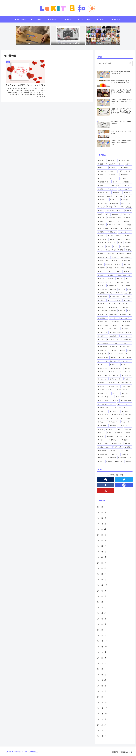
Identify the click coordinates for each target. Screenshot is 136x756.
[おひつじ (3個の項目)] (102, 275)
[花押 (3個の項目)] (128, 239)
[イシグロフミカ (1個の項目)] (111, 361)
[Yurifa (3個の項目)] (111, 275)
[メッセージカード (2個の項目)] (104, 350)
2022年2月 (101, 691)
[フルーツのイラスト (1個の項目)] (123, 407)
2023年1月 (101, 629)
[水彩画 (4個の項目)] (128, 447)
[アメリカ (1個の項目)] (102, 303)
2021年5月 (101, 736)
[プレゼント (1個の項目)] (114, 411)
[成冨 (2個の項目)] (114, 450)
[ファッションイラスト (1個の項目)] (106, 404)
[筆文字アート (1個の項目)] (112, 285)
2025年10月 (102, 512)
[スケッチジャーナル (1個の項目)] (124, 282)
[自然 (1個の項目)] (128, 432)
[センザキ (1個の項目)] (122, 289)
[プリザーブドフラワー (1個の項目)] (108, 178)
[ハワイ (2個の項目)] (116, 400)
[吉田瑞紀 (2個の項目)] (127, 321)
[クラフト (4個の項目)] (110, 292)
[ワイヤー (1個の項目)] (120, 253)
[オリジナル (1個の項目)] (102, 371)
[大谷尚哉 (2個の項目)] (111, 253)
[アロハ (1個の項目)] (114, 199)
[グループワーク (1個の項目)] (116, 379)
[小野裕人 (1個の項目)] (117, 321)
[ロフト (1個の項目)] (119, 339)
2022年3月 (101, 685)
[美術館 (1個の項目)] (102, 189)
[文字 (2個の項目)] (110, 300)
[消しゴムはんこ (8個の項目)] (104, 443)
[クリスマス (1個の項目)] (103, 379)
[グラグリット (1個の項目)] (115, 296)
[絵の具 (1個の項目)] (102, 307)
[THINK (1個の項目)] (114, 257)
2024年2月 (101, 579)
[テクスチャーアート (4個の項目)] (116, 332)
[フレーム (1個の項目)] (110, 339)
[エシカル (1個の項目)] (128, 339)
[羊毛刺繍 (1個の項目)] (113, 289)
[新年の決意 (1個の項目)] (117, 447)
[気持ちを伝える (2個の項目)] (104, 325)
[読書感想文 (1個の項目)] (122, 457)
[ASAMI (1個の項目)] (116, 325)
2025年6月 (101, 518)
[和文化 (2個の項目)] (121, 250)
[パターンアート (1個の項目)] (123, 396)
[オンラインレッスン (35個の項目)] (116, 371)
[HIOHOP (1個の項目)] (119, 292)
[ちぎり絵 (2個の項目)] (126, 167)
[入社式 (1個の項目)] (101, 246)
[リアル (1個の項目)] (112, 189)
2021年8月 (101, 724)
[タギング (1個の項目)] (101, 207)
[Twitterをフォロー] (124, 479)
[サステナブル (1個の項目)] (126, 203)
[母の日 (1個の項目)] (102, 167)
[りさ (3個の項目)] (129, 310)
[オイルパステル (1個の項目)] (115, 221)
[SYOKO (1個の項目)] (101, 278)
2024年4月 (101, 568)
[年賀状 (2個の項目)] (101, 461)
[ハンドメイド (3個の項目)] (102, 314)
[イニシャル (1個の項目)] (127, 296)
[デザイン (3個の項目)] (101, 253)
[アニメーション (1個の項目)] (104, 260)
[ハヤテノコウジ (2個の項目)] (125, 346)
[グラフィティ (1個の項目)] (126, 214)
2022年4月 (101, 680)
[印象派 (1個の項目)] (122, 350)
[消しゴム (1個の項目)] (102, 271)
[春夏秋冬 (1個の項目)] (102, 232)
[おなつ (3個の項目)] (128, 368)
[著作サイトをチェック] (105, 479)
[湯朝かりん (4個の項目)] (126, 454)
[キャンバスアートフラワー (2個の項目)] (114, 164)
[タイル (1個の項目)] (114, 350)
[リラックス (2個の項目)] (114, 328)
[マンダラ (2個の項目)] (128, 414)
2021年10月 (102, 713)
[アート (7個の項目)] (101, 361)
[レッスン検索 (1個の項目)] (102, 310)
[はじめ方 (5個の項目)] (126, 174)
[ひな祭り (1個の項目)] (113, 310)
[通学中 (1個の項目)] (128, 164)
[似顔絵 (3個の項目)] (128, 224)
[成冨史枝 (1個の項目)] (112, 232)
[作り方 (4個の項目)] (118, 300)
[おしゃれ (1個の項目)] (127, 264)
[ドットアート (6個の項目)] (104, 393)
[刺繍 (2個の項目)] (110, 432)
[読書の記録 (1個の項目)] (112, 457)
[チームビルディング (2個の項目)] (106, 389)
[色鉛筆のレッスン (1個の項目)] (104, 447)
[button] (130, 63)
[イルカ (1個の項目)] (114, 364)
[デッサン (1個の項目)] (127, 300)
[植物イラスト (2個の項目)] (117, 443)
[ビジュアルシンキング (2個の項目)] (123, 275)
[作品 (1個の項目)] (129, 350)
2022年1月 (101, 696)
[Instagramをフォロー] (124, 485)
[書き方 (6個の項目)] (126, 439)
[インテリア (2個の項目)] (102, 353)
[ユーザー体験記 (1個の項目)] (126, 418)
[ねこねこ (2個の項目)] (126, 393)
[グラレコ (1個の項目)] (122, 310)
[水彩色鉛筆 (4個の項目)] (103, 450)
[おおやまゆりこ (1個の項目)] (116, 368)
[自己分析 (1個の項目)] (101, 217)
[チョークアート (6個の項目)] (124, 389)
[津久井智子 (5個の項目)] (114, 203)
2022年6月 (101, 668)
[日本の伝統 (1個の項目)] (114, 307)
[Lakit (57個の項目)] (128, 353)
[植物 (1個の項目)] (128, 235)
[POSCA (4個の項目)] (115, 214)
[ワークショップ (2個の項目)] (125, 246)
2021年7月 (101, 730)
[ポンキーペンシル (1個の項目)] (104, 414)
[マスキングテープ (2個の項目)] (125, 232)
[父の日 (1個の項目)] (110, 207)
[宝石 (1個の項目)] (120, 217)
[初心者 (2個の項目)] (101, 164)
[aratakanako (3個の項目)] (103, 346)
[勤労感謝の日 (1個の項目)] (126, 257)
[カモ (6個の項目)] (100, 375)
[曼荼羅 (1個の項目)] (128, 461)
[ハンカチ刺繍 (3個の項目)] (120, 267)
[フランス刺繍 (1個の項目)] (126, 285)
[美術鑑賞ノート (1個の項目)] (104, 181)
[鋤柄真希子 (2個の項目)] (117, 192)
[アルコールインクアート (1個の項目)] (115, 224)
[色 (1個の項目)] (108, 214)
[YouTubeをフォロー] (105, 490)
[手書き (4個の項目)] (128, 196)
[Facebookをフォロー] (105, 485)
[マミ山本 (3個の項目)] (101, 224)
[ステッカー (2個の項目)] (102, 386)
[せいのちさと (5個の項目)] (114, 386)
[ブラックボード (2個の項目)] (105, 407)
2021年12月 (102, 702)
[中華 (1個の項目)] (128, 185)
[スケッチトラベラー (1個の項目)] (115, 235)
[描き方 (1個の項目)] (118, 264)
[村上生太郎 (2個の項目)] (126, 450)
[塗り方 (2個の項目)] (114, 174)
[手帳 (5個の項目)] (128, 436)
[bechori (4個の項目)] (114, 336)
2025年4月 (101, 529)
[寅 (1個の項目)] (130, 457)
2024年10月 (102, 540)
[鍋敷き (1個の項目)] (128, 207)
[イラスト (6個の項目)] (103, 364)
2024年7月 (101, 557)
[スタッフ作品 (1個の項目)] (103, 332)
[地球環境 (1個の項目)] (126, 199)
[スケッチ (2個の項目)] (126, 343)
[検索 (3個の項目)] (129, 289)
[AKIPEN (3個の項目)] (114, 167)
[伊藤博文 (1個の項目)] (102, 300)
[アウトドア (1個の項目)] (113, 314)
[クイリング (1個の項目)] (126, 318)
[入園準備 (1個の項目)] (126, 328)
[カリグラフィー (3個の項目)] (103, 228)
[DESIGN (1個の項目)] (113, 303)
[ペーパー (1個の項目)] (114, 318)
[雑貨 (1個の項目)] (108, 246)
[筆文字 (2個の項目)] (109, 461)
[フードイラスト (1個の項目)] (124, 404)
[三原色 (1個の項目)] (110, 267)
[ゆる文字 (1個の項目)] (102, 336)
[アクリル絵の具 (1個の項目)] (104, 343)
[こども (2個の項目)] (127, 379)
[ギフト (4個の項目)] (107, 375)
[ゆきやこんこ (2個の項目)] (103, 185)
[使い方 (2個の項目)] (127, 271)
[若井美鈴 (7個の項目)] (111, 436)
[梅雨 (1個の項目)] (120, 239)
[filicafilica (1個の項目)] (114, 228)
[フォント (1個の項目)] (111, 210)
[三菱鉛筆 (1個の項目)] (101, 267)
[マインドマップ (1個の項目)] (104, 321)
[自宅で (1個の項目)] (101, 436)
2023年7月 (101, 596)
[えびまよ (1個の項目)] (101, 339)
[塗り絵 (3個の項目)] (115, 454)
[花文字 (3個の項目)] (101, 235)
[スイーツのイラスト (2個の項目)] (124, 382)
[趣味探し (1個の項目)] (115, 439)
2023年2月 (101, 624)
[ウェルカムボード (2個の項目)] (104, 192)
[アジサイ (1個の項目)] (116, 260)
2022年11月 (102, 641)
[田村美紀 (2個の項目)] (128, 217)
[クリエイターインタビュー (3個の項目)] (107, 171)
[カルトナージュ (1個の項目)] (126, 228)
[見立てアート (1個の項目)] (110, 429)
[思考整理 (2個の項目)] (119, 432)
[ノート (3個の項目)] (102, 328)
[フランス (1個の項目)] (103, 199)
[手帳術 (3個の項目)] (102, 439)
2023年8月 (101, 590)
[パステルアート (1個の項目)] (125, 160)
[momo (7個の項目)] (113, 357)
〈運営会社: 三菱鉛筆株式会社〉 (122, 752)
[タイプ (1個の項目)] (128, 332)
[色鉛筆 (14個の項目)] (128, 443)
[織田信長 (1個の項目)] (127, 181)
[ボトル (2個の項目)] (125, 178)
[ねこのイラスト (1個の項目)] (106, 396)
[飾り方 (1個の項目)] (101, 160)
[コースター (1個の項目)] (126, 336)
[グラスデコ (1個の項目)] (102, 242)
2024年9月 (101, 546)
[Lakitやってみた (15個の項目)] (103, 357)
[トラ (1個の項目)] (115, 393)
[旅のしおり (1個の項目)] (119, 461)
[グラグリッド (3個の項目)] (126, 375)
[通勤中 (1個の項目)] (127, 221)
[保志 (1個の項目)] (120, 242)
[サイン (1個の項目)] (116, 181)
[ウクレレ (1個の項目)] (126, 364)
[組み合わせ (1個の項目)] (111, 217)
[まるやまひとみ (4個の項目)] (117, 414)
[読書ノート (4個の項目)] (102, 457)
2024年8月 (101, 551)
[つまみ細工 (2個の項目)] (120, 196)
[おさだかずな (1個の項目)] (117, 185)
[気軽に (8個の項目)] (101, 429)
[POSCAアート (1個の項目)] (103, 257)
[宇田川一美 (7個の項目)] (103, 425)
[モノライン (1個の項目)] (112, 242)
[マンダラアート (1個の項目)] (103, 418)
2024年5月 (101, 562)
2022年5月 (101, 674)
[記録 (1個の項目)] (129, 267)
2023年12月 (102, 585)
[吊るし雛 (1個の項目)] (114, 346)
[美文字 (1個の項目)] (120, 210)
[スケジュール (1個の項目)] (103, 203)
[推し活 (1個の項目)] (120, 278)
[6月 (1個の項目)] (114, 250)
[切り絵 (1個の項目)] (128, 250)
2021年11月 (102, 708)
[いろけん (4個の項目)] (112, 160)
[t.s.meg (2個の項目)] (121, 357)
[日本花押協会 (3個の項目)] (103, 296)
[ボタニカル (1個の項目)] (126, 260)
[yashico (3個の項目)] (102, 221)
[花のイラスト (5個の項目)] (126, 425)
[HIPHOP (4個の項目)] (101, 196)
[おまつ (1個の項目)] (102, 174)
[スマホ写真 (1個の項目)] (119, 207)
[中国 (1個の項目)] (128, 171)
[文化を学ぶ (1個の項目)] (126, 325)
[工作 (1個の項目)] (120, 429)
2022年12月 (102, 635)
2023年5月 (101, 607)
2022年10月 (102, 646)
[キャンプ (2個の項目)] (116, 375)
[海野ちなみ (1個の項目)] (102, 239)
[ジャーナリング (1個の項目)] (125, 189)
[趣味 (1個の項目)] (116, 343)
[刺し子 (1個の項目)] (101, 432)
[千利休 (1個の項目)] (111, 278)
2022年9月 (101, 652)
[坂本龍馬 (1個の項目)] (128, 292)
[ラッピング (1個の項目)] (114, 422)
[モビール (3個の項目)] (114, 418)
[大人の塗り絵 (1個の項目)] (103, 454)
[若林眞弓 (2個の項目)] (128, 242)
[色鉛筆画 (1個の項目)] (101, 292)
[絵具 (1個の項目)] (100, 214)
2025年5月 (101, 523)
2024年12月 (102, 534)
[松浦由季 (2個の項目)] (127, 192)
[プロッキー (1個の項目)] (126, 411)
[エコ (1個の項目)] (111, 353)
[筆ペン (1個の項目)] (128, 210)
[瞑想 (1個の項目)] (100, 264)
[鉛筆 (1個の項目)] (129, 253)
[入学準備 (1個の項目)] (102, 318)
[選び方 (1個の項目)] (127, 307)
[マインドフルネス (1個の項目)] (104, 250)
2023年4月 (101, 613)
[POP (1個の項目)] (115, 246)
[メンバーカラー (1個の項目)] (125, 303)
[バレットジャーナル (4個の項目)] (104, 400)
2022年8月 (101, 657)
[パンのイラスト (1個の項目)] (126, 400)
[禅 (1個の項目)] (130, 314)
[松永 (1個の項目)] (121, 171)
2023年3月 (101, 618)
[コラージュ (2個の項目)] (102, 382)
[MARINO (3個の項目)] (120, 353)
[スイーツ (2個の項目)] (112, 382)
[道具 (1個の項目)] (112, 239)
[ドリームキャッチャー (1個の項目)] (106, 282)
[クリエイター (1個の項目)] (102, 289)
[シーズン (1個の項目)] (101, 210)
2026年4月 (101, 506)
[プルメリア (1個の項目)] (103, 411)
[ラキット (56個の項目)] (102, 422)
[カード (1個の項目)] (128, 371)
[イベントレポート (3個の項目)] (125, 361)
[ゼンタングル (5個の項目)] (126, 386)
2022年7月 (101, 663)
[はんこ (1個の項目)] (101, 285)
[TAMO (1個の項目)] (129, 357)
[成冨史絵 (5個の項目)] (109, 264)
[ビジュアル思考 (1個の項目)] (115, 271)
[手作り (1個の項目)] (120, 436)
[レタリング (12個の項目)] (126, 422)
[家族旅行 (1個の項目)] (114, 425)
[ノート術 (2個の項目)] (123, 314)
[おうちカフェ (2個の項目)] (103, 368)
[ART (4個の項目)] (128, 278)
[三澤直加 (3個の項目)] (128, 429)
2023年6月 (101, 601)
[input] (115, 63)
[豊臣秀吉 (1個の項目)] (110, 196)
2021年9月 (101, 719)
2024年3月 (101, 574)
